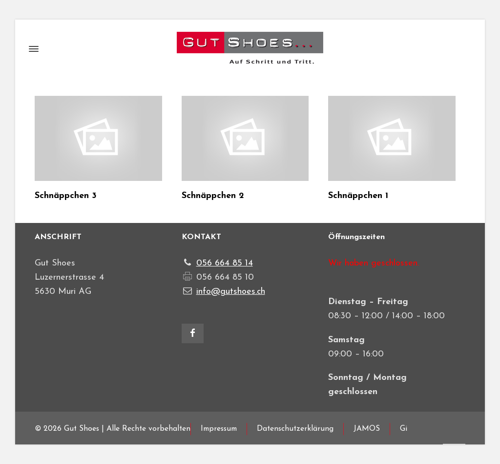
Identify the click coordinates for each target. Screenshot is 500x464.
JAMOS (367, 429)
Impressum (219, 429)
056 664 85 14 (224, 263)
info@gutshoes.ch (230, 291)
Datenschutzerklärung (295, 429)
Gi (403, 429)
